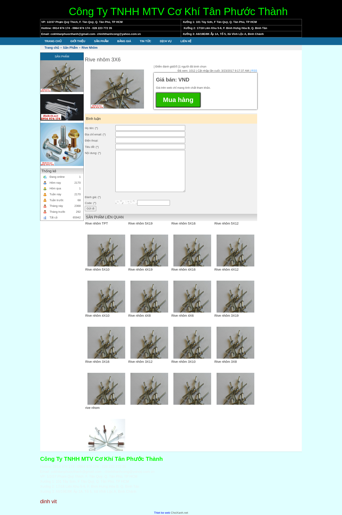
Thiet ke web (162, 512)
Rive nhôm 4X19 (140, 269)
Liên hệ (185, 41)
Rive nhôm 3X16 (97, 361)
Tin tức (145, 41)
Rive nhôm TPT (96, 223)
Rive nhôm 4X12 (226, 269)
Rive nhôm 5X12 (226, 223)
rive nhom (92, 408)
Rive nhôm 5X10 (97, 269)
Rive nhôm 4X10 (97, 315)
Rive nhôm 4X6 (182, 315)
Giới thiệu (77, 41)
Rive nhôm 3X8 (225, 361)
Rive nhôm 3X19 (226, 315)
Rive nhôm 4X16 (183, 269)
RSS (254, 70)
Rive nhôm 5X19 (140, 223)
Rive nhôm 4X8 (139, 315)
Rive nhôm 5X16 (183, 223)
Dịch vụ (166, 41)
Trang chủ (53, 41)
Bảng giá (124, 41)
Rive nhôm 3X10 (183, 361)
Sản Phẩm (101, 41)
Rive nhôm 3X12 (140, 361)
